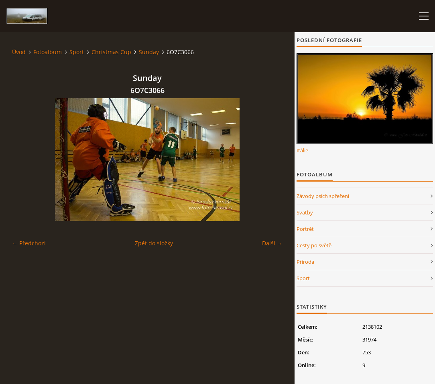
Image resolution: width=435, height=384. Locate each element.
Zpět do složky (154, 243)
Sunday (149, 52)
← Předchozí (29, 243)
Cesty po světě (314, 245)
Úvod (19, 52)
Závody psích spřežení (323, 196)
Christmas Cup (111, 52)
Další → (272, 243)
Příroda (305, 261)
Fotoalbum (47, 52)
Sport (76, 52)
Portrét (305, 228)
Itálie (302, 150)
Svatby (305, 212)
